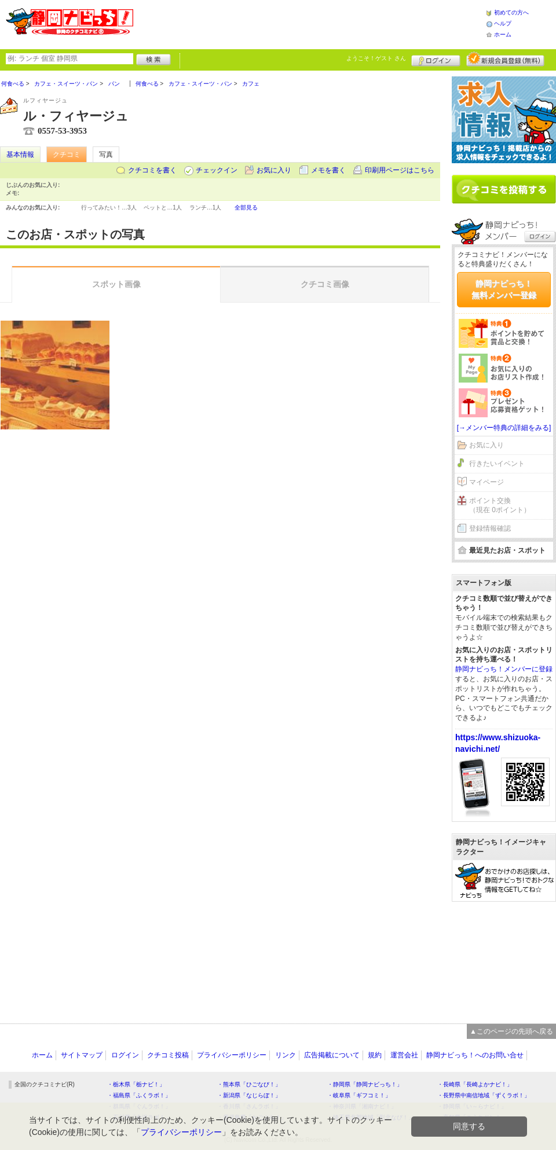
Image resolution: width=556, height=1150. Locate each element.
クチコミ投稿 (168, 1055)
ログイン (435, 59)
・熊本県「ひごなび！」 (249, 1084)
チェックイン (216, 170)
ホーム (502, 34)
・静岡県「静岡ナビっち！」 (365, 1084)
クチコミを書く (152, 170)
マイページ (486, 482)
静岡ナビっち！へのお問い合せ (475, 1055)
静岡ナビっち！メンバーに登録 (504, 669)
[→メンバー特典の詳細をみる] (504, 428)
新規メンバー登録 (505, 59)
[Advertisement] (504, 956)
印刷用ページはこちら (399, 170)
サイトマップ (82, 1055)
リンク (285, 1055)
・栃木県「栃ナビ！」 (136, 1084)
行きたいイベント (497, 464)
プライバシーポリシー (231, 1055)
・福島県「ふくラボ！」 (139, 1095)
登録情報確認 (490, 528)
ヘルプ (502, 23)
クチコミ (67, 154)
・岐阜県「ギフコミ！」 (359, 1095)
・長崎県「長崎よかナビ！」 (475, 1084)
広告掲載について (332, 1055)
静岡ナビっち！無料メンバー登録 (503, 289)
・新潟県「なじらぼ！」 (249, 1095)
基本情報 (20, 154)
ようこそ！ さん (376, 58)
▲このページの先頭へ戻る (511, 1031)
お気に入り (274, 170)
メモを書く (328, 170)
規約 (375, 1055)
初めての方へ (511, 12)
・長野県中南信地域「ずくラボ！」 (483, 1095)
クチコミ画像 (325, 284)
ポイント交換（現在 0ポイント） (500, 506)
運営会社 (404, 1055)
